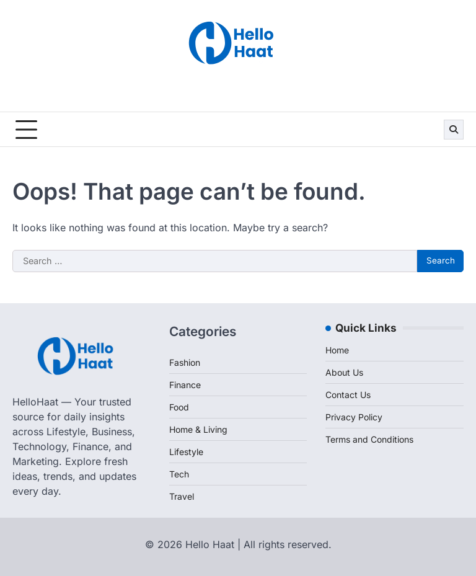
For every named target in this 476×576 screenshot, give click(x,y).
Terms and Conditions (369, 439)
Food (179, 407)
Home (337, 350)
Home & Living (198, 429)
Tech (179, 474)
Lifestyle (186, 451)
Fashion (184, 362)
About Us (344, 372)
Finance (185, 384)
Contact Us (348, 394)
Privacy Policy (353, 417)
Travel (181, 496)
